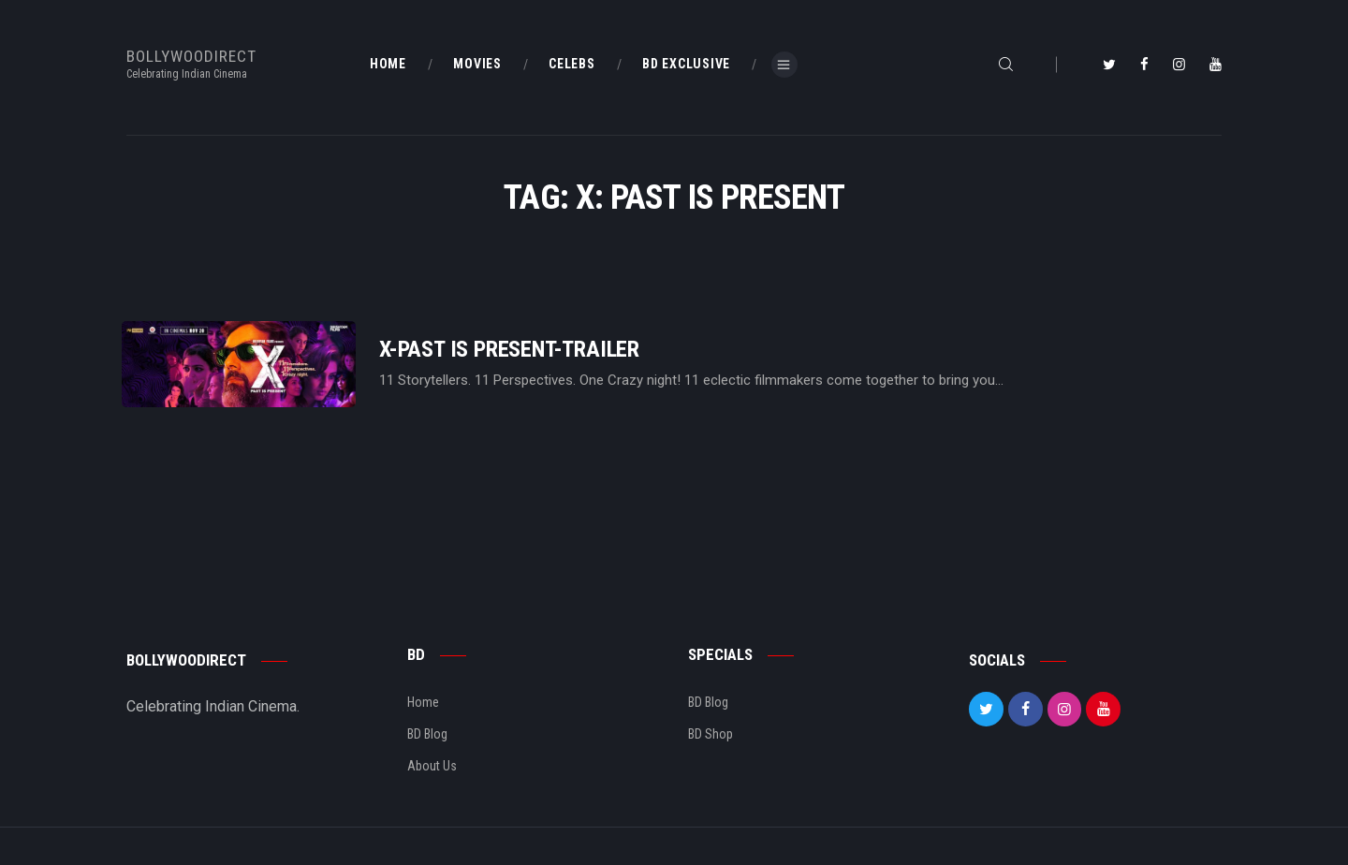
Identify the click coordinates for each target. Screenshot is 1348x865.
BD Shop (710, 733)
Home (423, 702)
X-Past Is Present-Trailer (509, 349)
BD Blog (427, 733)
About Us (432, 765)
